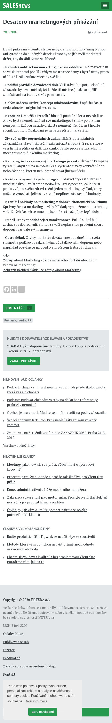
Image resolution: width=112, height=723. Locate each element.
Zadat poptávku (23, 361)
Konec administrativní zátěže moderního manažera (46, 489)
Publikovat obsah (16, 642)
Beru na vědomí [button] (43, 711)
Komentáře (19, 308)
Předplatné (11, 658)
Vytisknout (97, 32)
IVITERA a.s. (40, 599)
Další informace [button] (36, 701)
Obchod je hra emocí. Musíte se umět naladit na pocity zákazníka (56, 412)
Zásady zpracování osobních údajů (29, 666)
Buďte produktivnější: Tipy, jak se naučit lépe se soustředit (51, 536)
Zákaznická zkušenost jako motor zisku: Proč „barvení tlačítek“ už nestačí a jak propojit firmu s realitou (57, 499)
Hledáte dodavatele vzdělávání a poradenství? (48, 338)
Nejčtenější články (19, 456)
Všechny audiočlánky (19, 445)
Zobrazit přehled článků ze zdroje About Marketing (42, 270)
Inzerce (9, 650)
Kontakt (9, 674)
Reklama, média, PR (17, 320)
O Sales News (13, 634)
